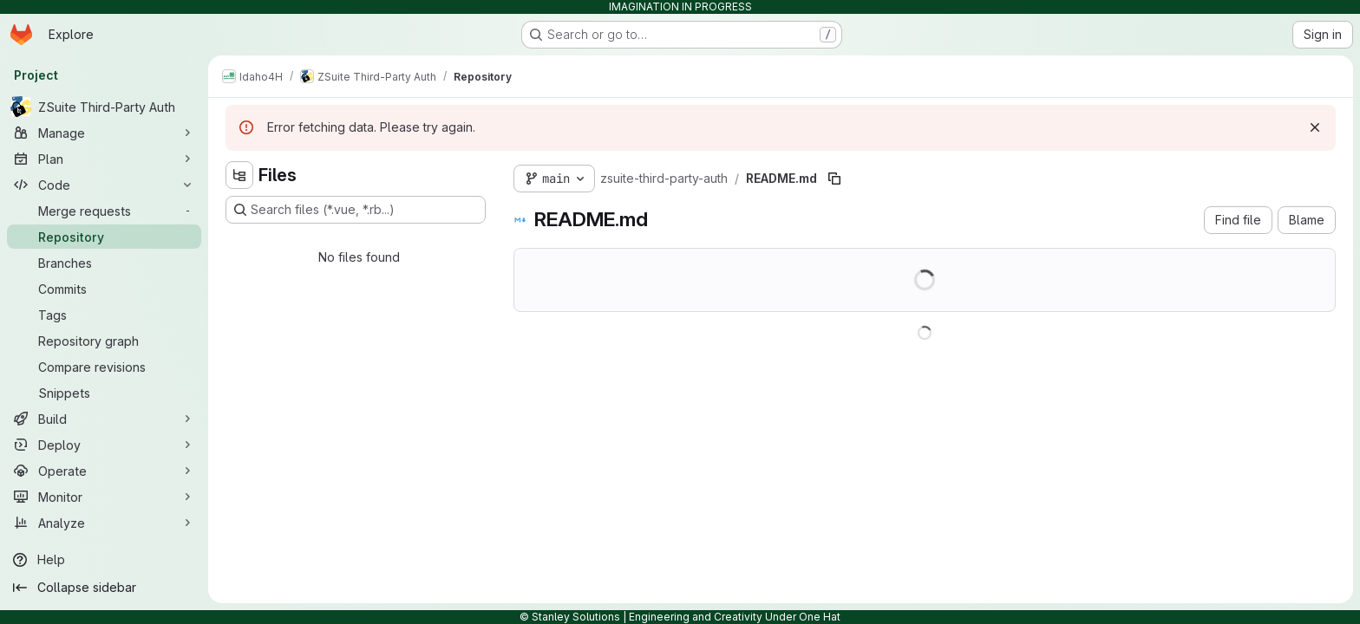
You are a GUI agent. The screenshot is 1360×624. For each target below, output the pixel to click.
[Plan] (104, 158)
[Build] (104, 418)
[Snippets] (104, 392)
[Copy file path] (834, 178)
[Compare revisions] (104, 366)
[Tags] (104, 314)
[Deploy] (104, 444)
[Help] (104, 560)
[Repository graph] (104, 340)
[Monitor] (104, 496)
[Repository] (104, 236)
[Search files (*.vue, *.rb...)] (356, 210)
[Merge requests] (104, 210)
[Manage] (104, 132)
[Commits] (104, 288)
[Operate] (104, 470)
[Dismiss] (1314, 127)
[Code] (104, 184)
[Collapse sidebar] (104, 587)
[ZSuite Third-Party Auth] (104, 106)
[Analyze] (104, 522)
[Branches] (104, 262)
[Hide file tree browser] (239, 175)
